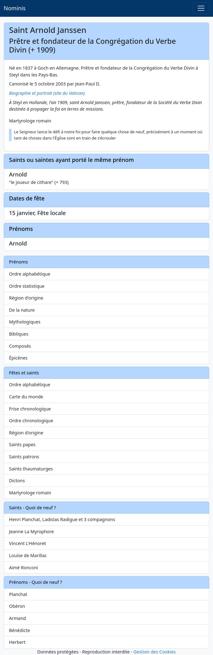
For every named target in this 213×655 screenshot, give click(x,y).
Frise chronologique (30, 409)
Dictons (17, 480)
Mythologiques (24, 322)
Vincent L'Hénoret (27, 543)
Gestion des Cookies (154, 652)
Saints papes (22, 444)
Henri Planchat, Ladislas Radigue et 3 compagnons (62, 519)
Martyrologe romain (30, 493)
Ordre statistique (26, 286)
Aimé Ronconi (23, 567)
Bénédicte (19, 630)
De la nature (22, 310)
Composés (20, 346)
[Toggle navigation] (201, 8)
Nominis (14, 8)
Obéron (17, 606)
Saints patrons (24, 457)
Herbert (17, 642)
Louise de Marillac (28, 555)
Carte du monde (26, 397)
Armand (17, 618)
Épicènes (18, 358)
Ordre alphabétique (29, 274)
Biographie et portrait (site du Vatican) (47, 93)
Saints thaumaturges (31, 469)
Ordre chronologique (31, 421)
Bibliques (18, 334)
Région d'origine (26, 298)
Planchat (18, 594)
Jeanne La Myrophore (31, 531)
